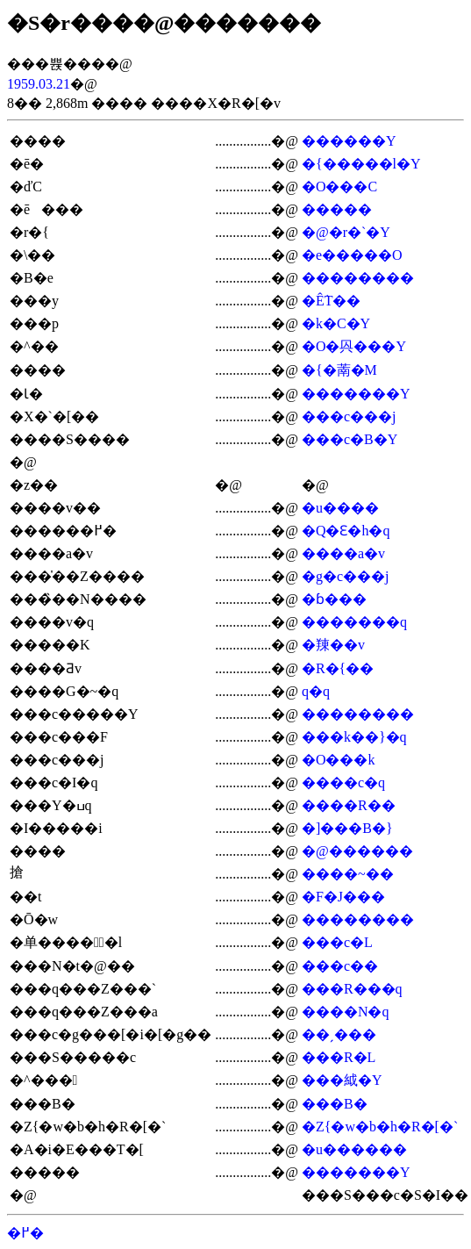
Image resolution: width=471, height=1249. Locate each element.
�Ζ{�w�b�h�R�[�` (380, 1126)
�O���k (338, 759)
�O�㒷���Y (354, 346)
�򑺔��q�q (316, 691)
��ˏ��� (339, 1034)
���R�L (338, 1057)
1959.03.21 (38, 83)
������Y (349, 140)
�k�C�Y (336, 323)
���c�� (340, 965)
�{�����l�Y (361, 163)
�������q (354, 621)
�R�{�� (338, 668)
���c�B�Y (349, 439)
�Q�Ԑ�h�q (346, 530)
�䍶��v (333, 644)
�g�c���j (345, 576)
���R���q (352, 988)
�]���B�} (347, 828)
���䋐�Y (342, 1080)
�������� (358, 277)
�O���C (339, 186)
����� (337, 209)
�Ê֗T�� (331, 300)
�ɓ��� (334, 599)
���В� (335, 1103)
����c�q (343, 782)
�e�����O (352, 255)
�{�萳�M (339, 369)
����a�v (343, 553)
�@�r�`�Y (346, 232)
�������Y (356, 393)
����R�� (349, 805)
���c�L (337, 942)
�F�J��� (343, 896)
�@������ (357, 850)
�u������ (354, 1149)
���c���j (349, 416)
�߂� (25, 1232)
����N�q (345, 1011)
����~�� (348, 873)
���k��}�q (354, 736)
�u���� (340, 507)
